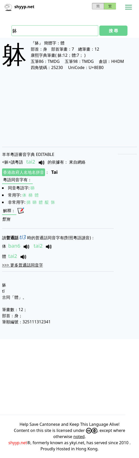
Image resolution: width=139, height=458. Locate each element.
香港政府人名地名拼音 (23, 172)
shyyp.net (17, 442)
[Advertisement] (69, 108)
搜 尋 (113, 30)
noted (79, 436)
